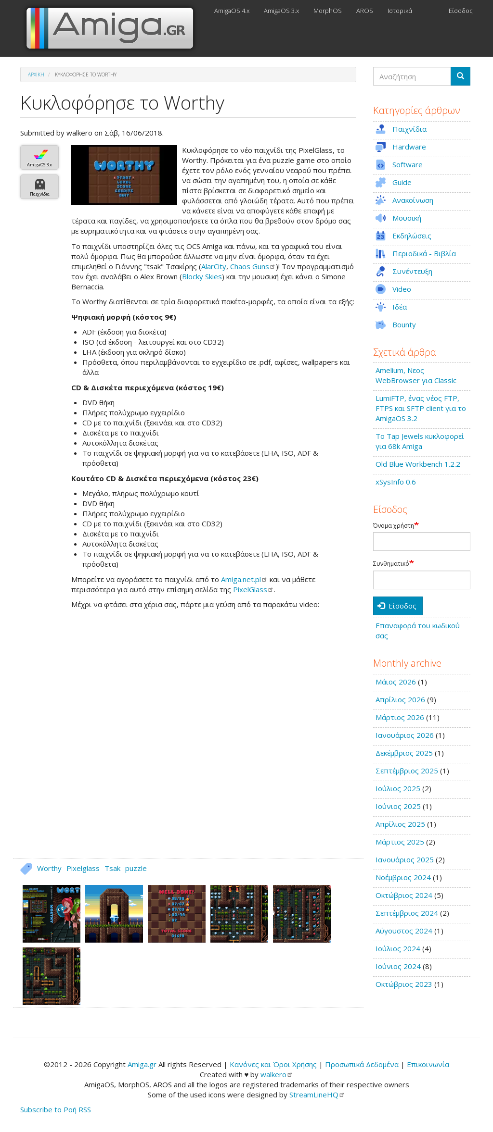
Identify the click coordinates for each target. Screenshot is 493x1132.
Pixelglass (83, 868)
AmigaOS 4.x (231, 10)
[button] (124, 175)
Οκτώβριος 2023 (404, 984)
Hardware (409, 146)
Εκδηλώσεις (411, 235)
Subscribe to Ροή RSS (55, 1109)
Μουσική (406, 218)
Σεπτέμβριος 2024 (407, 913)
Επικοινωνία (428, 1064)
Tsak (112, 868)
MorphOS (327, 10)
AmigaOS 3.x (281, 10)
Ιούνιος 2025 (398, 806)
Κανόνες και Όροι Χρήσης (273, 1064)
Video (401, 289)
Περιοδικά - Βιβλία (424, 253)
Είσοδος (461, 10)
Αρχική (36, 74)
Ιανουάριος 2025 (405, 859)
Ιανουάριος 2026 (405, 735)
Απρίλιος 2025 (400, 824)
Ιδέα (399, 306)
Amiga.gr (142, 1064)
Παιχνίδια (40, 194)
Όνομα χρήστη (393, 526)
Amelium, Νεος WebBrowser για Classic (416, 375)
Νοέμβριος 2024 (403, 877)
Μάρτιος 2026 (400, 717)
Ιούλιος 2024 (398, 948)
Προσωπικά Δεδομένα (362, 1064)
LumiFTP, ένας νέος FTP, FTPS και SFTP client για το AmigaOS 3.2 (421, 408)
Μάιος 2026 (396, 681)
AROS (364, 10)
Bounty (404, 324)
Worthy (49, 868)
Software (407, 164)
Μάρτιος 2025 (400, 841)
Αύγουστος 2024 (404, 930)
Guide (402, 182)
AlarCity (213, 266)
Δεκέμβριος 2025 (404, 753)
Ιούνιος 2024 (398, 966)
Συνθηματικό (391, 564)
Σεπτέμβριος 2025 (407, 770)
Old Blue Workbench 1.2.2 (418, 464)
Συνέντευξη (412, 271)
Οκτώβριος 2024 (404, 895)
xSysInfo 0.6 (396, 481)
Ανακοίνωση (412, 200)
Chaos (253, 266)
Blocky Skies (202, 276)
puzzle (136, 868)
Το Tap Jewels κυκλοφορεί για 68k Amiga (420, 441)
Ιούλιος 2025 (398, 788)
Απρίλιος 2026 (400, 699)
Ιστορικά (400, 10)
